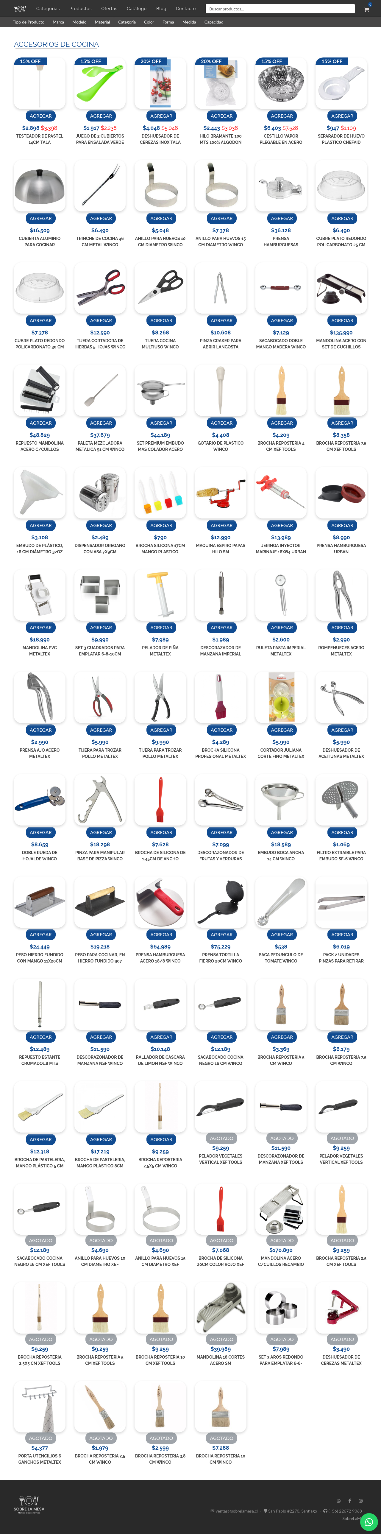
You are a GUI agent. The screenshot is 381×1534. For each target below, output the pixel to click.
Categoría (127, 21)
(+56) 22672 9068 (345, 1510)
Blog (161, 8)
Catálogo (137, 8)
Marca (58, 21)
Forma (168, 21)
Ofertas (109, 8)
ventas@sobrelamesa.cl (237, 1510)
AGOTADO (221, 1138)
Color (149, 21)
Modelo (79, 21)
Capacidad (214, 21)
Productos (80, 8)
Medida (189, 21)
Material (102, 21)
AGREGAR (41, 116)
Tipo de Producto (28, 21)
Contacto (186, 8)
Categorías (48, 8)
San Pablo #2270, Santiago (292, 1510)
